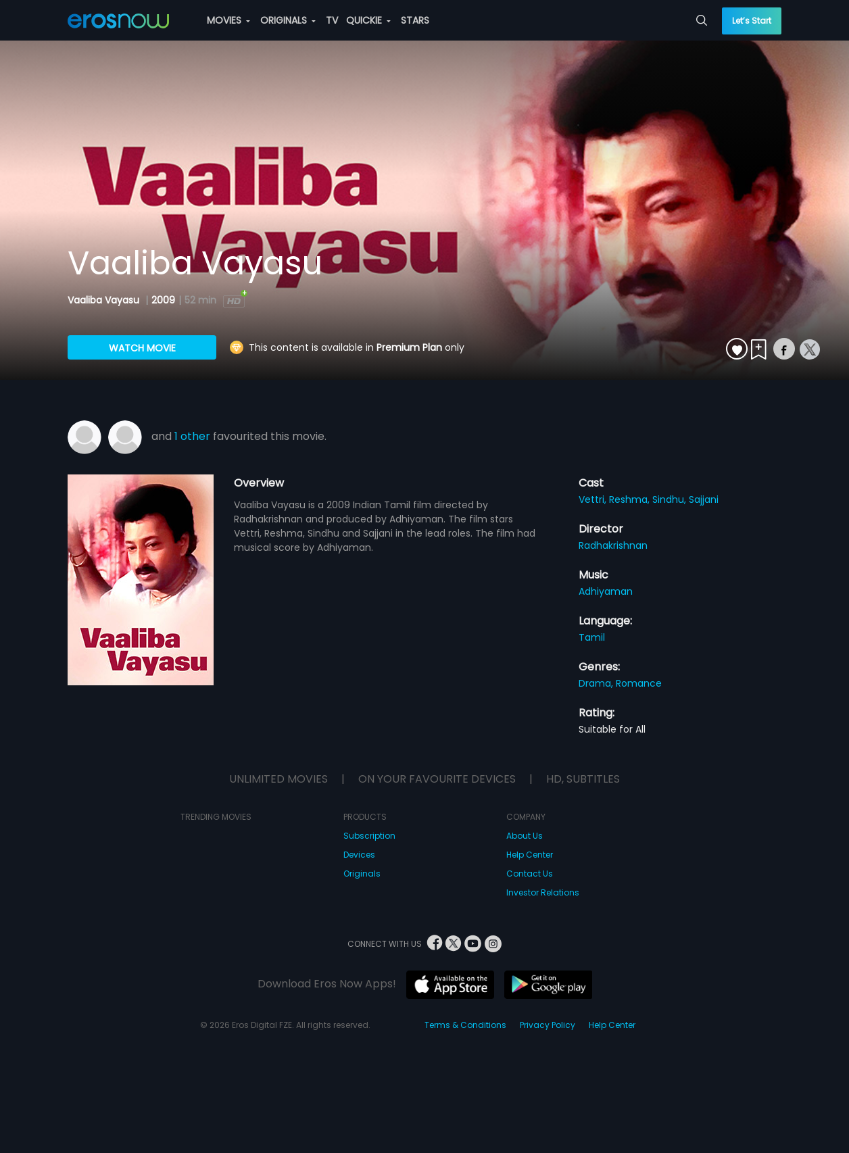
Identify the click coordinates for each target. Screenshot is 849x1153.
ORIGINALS (288, 20)
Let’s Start (751, 20)
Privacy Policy (547, 1025)
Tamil (592, 637)
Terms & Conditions (465, 1025)
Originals (362, 873)
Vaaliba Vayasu (105, 300)
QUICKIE (368, 20)
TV (332, 20)
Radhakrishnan (613, 545)
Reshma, (630, 499)
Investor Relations (542, 892)
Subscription (369, 835)
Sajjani (704, 499)
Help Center (529, 854)
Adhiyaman (606, 591)
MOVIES (228, 20)
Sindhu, (670, 499)
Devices (359, 854)
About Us (524, 835)
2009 (163, 300)
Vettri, (594, 499)
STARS (415, 20)
